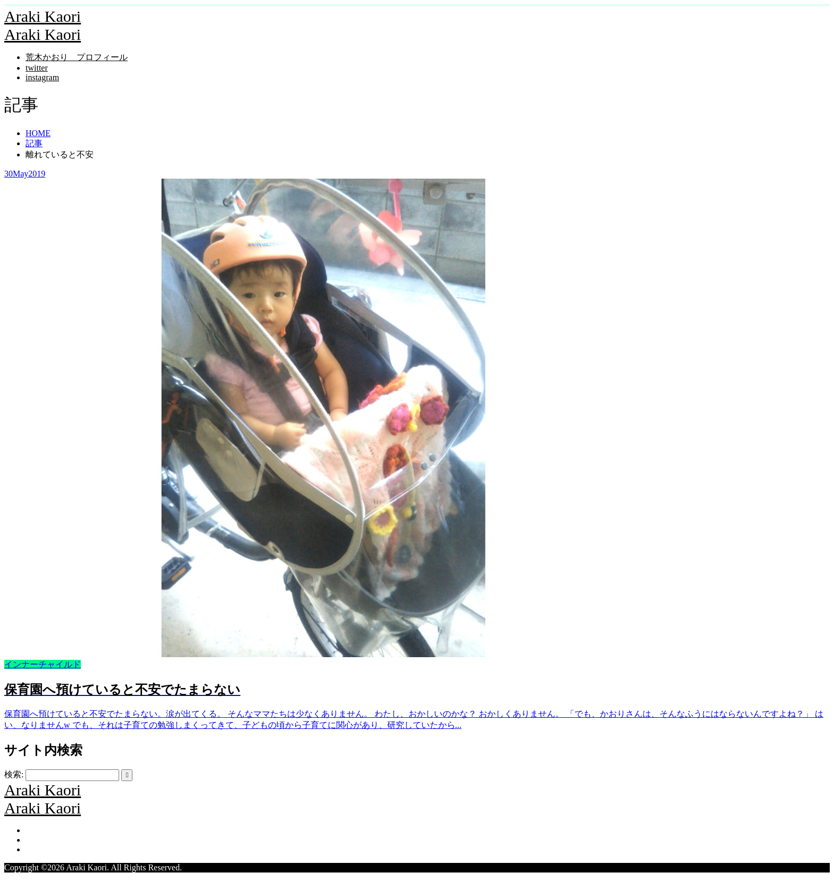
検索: (13, 774)
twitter (37, 67)
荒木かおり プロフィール (77, 57)
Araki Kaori (42, 16)
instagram (42, 77)
